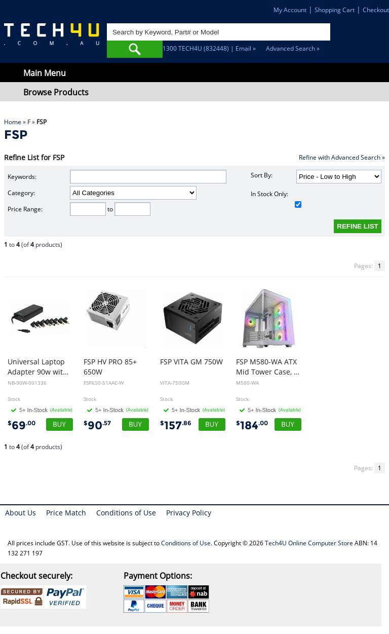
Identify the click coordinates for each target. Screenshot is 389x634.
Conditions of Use (126, 512)
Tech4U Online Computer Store (309, 543)
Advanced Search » (293, 48)
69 (21, 425)
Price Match (66, 512)
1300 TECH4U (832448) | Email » (209, 48)
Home (12, 122)
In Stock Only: (276, 199)
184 (252, 425)
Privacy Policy (188, 512)
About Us (20, 512)
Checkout (376, 10)
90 (97, 425)
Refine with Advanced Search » (342, 157)
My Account (290, 10)
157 (175, 425)
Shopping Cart (335, 10)
